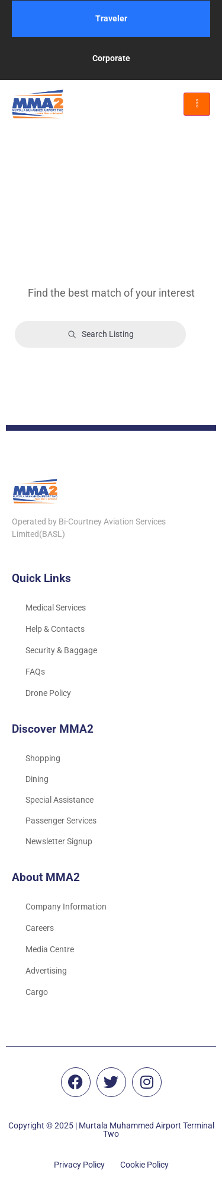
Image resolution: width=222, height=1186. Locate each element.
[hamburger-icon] (197, 104)
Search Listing (100, 334)
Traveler (111, 18)
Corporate (111, 58)
